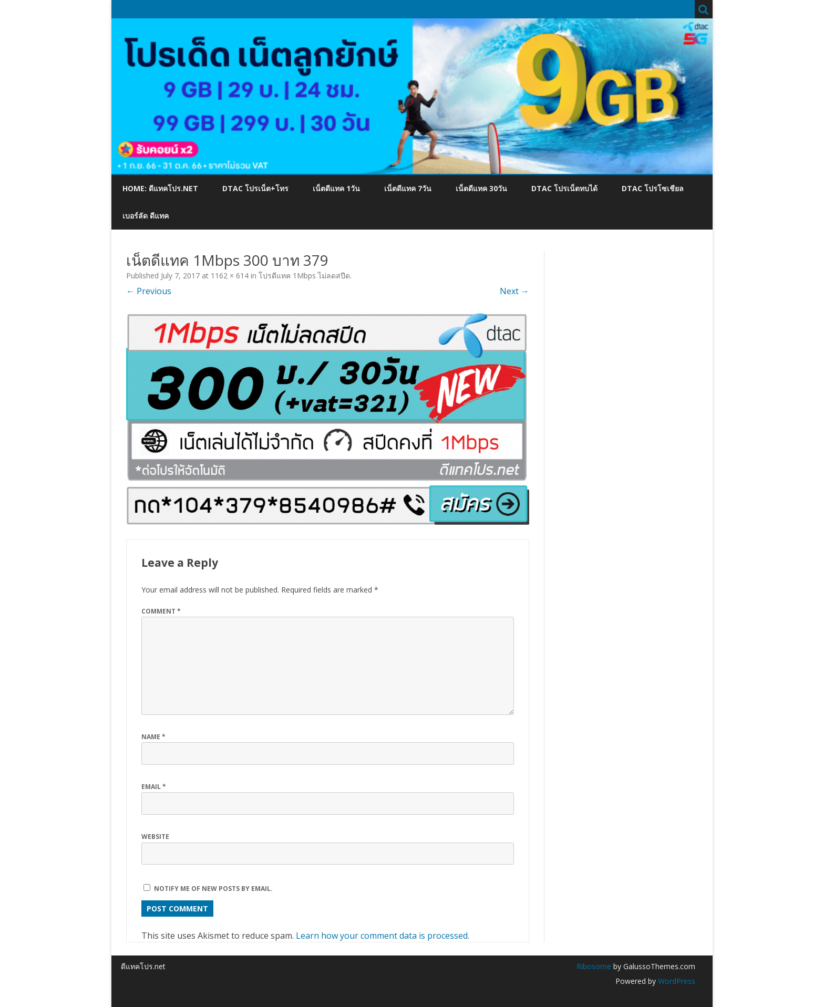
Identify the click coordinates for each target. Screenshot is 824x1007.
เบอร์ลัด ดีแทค (145, 216)
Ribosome (593, 966)
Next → (514, 291)
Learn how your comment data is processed (382, 935)
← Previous (148, 291)
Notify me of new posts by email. (213, 888)
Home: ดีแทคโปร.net (160, 188)
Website (155, 836)
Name (153, 736)
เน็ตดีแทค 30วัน (481, 188)
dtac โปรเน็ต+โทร (255, 188)
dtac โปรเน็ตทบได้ (564, 188)
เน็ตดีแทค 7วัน (407, 188)
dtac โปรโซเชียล (653, 188)
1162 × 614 (230, 276)
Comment (161, 611)
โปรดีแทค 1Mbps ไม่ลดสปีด (304, 276)
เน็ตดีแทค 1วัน (336, 188)
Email (153, 786)
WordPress (675, 981)
